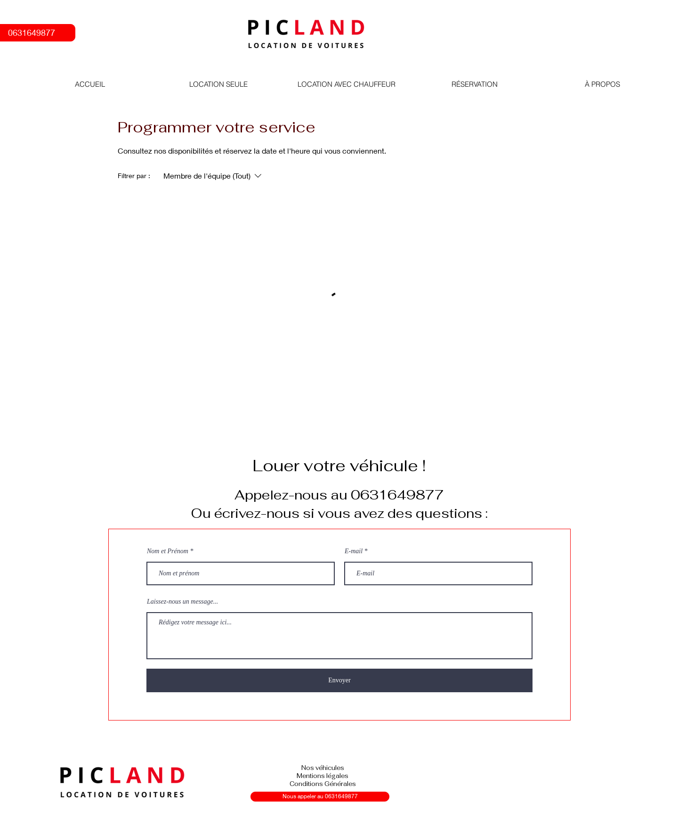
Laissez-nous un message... (182, 601)
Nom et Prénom (167, 551)
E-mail (354, 551)
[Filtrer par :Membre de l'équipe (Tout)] (213, 175)
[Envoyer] (339, 680)
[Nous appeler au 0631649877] (319, 797)
